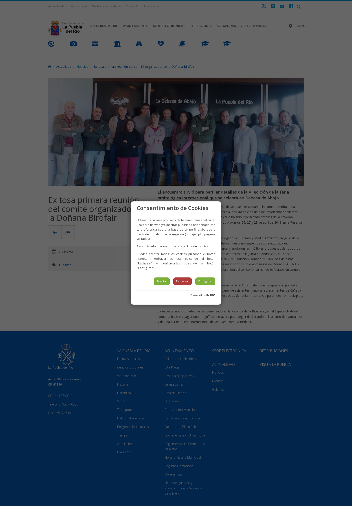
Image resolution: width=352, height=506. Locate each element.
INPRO (210, 295)
